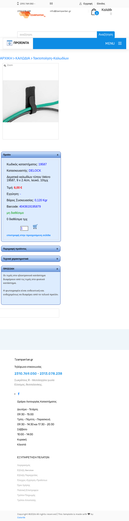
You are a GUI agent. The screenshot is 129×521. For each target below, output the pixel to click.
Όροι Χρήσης (23, 485)
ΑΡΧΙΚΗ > (7, 58)
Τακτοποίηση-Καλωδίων (51, 58)
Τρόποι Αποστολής (26, 500)
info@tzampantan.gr (60, 11)
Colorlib (21, 517)
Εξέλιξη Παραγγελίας (27, 475)
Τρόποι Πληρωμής (26, 495)
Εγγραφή (88, 3)
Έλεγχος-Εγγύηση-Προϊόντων (32, 480)
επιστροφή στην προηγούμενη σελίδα (28, 235)
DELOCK (35, 170)
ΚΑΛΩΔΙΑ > (23, 58)
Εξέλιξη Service (25, 470)
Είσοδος (101, 3)
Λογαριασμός (23, 465)
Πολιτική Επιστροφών (28, 490)
